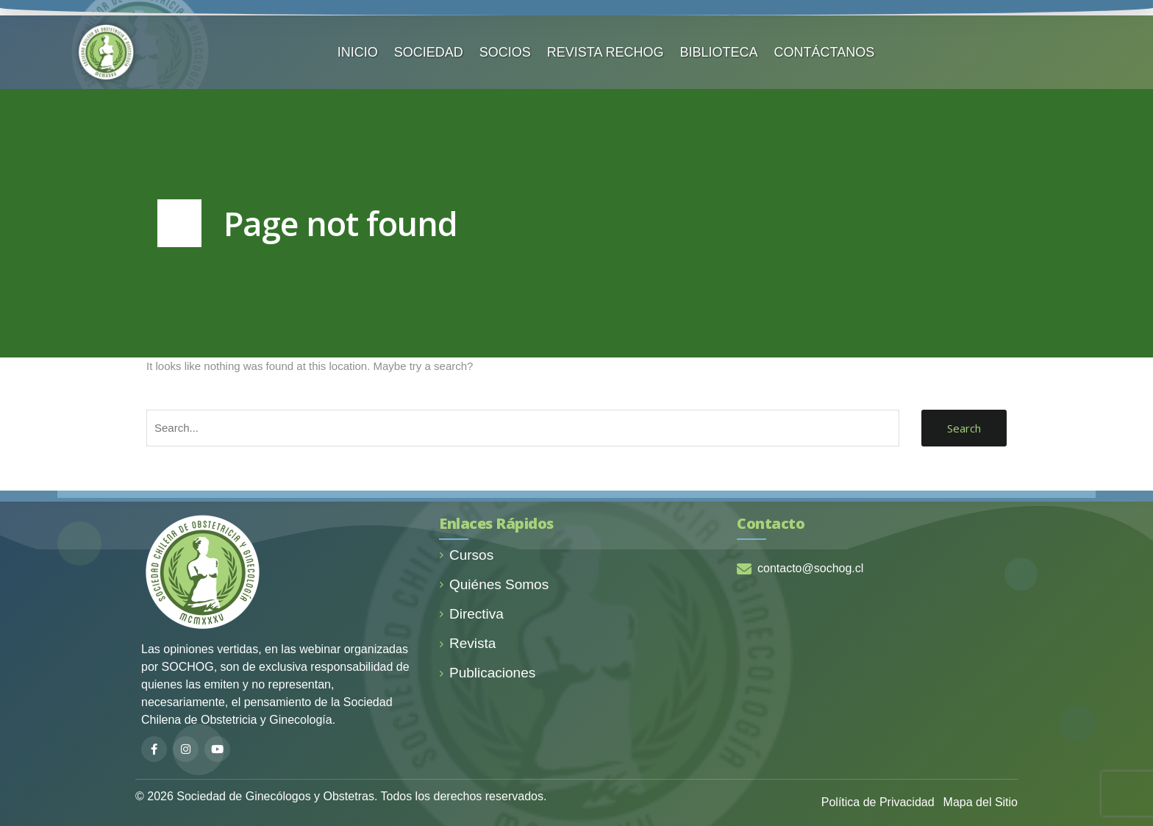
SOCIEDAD (428, 52)
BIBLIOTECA (719, 52)
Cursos (466, 555)
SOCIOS (505, 52)
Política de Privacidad (878, 802)
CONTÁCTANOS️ (824, 52)
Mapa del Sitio (980, 802)
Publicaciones (487, 672)
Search (964, 428)
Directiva (471, 614)
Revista (467, 643)
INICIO (358, 52)
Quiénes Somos (494, 584)
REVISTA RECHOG (605, 52)
